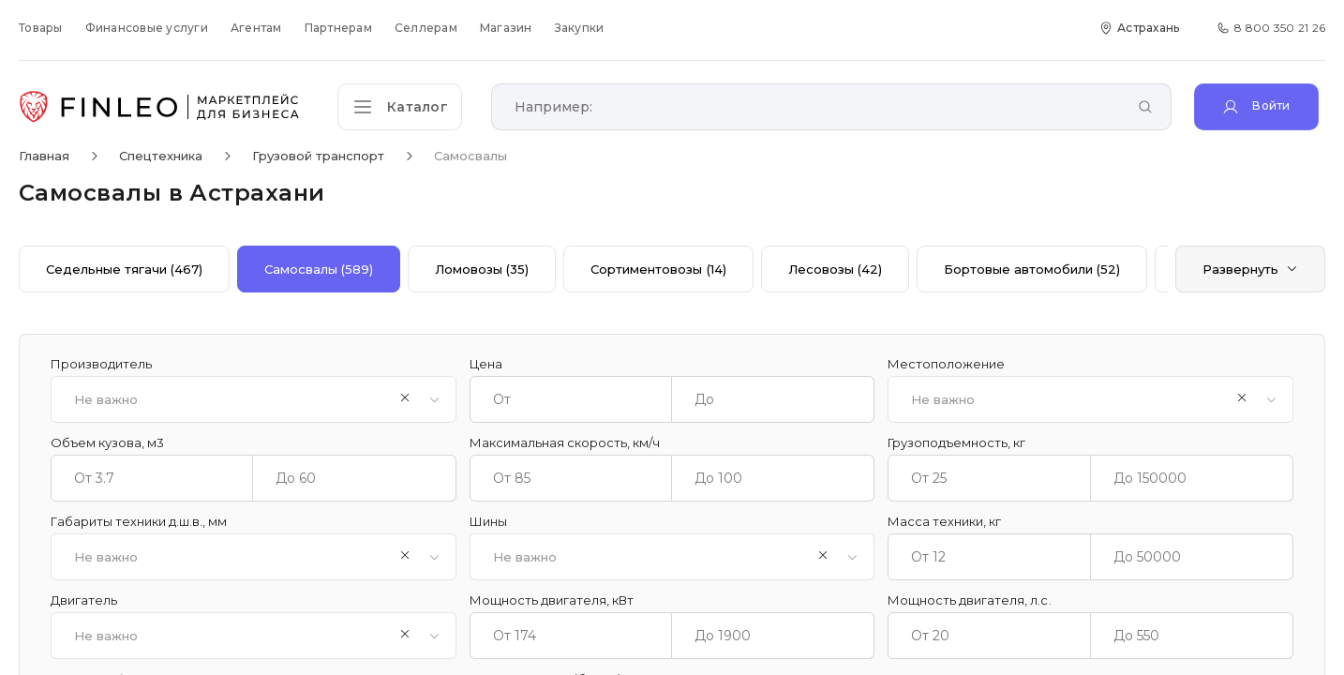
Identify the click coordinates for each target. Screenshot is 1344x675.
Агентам (256, 28)
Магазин (506, 28)
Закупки (580, 28)
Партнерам (338, 28)
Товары (41, 28)
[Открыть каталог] (403, 106)
